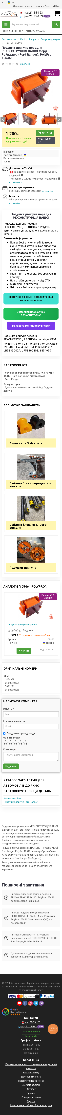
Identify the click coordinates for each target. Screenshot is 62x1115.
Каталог (31, 1089)
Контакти (31, 1068)
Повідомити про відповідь (19, 733)
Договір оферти (31, 1085)
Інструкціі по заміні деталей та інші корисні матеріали (31, 298)
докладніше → (16, 182)
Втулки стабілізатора (25, 443)
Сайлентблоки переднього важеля (30, 484)
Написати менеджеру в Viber (31, 325)
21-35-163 (31, 12)
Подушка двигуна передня (22, 624)
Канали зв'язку (42, 6)
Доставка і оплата (22, 6)
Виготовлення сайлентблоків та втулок (31, 1105)
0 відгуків (25, 64)
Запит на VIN (31, 1036)
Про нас (31, 1093)
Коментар (9, 749)
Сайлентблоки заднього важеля (27, 526)
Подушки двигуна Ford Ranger (21, 802)
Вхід (56, 6)
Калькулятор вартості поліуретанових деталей (31, 1064)
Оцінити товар (11, 737)
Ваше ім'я (8, 708)
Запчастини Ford (12, 798)
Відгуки (31, 1101)
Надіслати (11, 766)
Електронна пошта (14, 721)
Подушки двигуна (22, 568)
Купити (45, 132)
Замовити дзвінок (31, 1031)
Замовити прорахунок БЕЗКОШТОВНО (31, 313)
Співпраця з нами (31, 1097)
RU (3, 2)
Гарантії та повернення (31, 1080)
